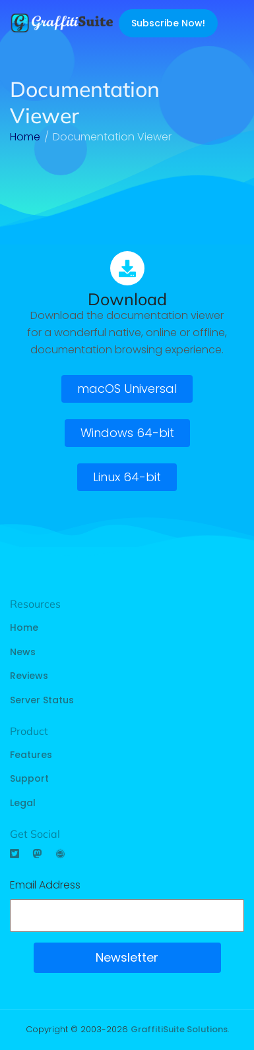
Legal (23, 802)
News (23, 651)
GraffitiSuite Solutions (179, 1029)
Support (29, 778)
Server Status (42, 700)
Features (31, 754)
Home (24, 627)
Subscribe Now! (168, 23)
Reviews (29, 675)
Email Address (45, 884)
